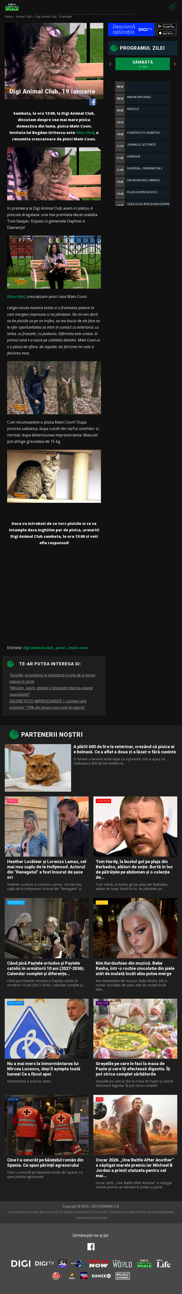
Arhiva (68, 1212)
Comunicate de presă (22, 1212)
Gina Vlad (85, 132)
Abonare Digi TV (51, 1212)
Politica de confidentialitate (155, 1212)
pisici (61, 647)
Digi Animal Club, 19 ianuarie (53, 17)
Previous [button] (110, 64)
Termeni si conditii (122, 1212)
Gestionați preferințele (92, 1218)
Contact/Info (83, 1212)
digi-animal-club (38, 647)
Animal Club (24, 17)
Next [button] (175, 64)
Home (9, 17)
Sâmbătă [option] (142, 64)
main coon (78, 647)
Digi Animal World (12, 7)
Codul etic (101, 1212)
